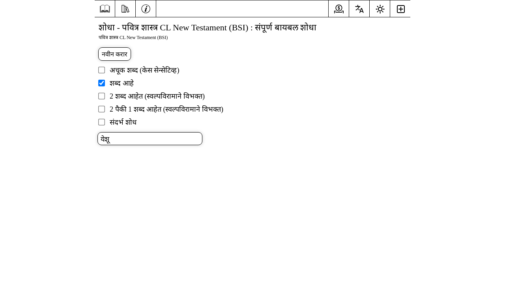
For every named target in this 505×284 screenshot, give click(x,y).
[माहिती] (146, 8)
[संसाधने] (125, 8)
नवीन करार (114, 54)
